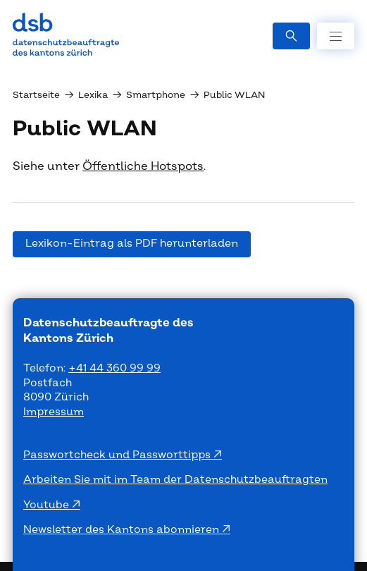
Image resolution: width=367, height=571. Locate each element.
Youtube (47, 505)
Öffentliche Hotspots (143, 166)
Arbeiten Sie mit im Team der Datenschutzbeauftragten (175, 479)
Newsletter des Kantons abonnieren (122, 529)
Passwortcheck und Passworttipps (118, 455)
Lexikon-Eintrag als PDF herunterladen (131, 243)
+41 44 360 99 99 (114, 368)
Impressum (53, 412)
